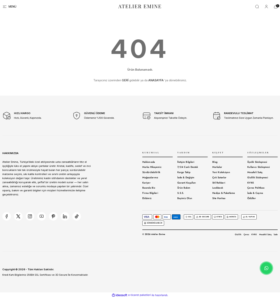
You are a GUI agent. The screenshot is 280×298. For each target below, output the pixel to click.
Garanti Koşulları (186, 183)
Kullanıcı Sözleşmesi (258, 167)
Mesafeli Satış (254, 172)
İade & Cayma (255, 193)
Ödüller (251, 198)
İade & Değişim (185, 177)
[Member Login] (266, 7)
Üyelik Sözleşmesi (257, 162)
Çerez (246, 234)
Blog (214, 162)
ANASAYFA (156, 80)
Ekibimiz (146, 198)
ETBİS (218, 217)
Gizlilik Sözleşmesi (257, 177)
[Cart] (276, 7)
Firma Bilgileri (150, 193)
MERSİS (231, 217)
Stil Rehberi (218, 183)
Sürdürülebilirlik (151, 172)
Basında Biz (148, 188)
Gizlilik (238, 234)
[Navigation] (9, 6)
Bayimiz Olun (184, 198)
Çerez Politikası (255, 188)
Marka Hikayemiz (151, 167)
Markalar (217, 167)
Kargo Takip (183, 172)
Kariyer (146, 183)
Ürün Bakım (183, 188)
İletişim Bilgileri (185, 162)
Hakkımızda (148, 162)
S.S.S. (180, 193)
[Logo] (140, 6)
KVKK (250, 183)
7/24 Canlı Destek (187, 167)
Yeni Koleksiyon (221, 172)
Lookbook (217, 188)
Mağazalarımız (150, 177)
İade (276, 234)
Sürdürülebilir (153, 223)
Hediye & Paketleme (223, 193)
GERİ (125, 80)
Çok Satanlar (219, 177)
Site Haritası (218, 198)
